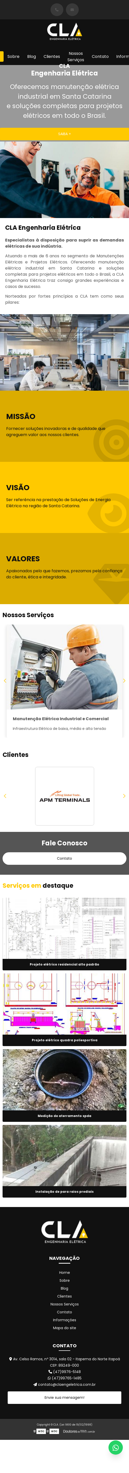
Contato (100, 56)
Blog (31, 56)
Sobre (13, 56)
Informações (64, 1324)
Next (123, 683)
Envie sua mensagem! (64, 1402)
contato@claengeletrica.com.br (64, 1389)
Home (64, 1277)
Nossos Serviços (75, 56)
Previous (5, 683)
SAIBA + (64, 133)
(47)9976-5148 (64, 1376)
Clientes (52, 56)
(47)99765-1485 (65, 1383)
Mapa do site (64, 1332)
